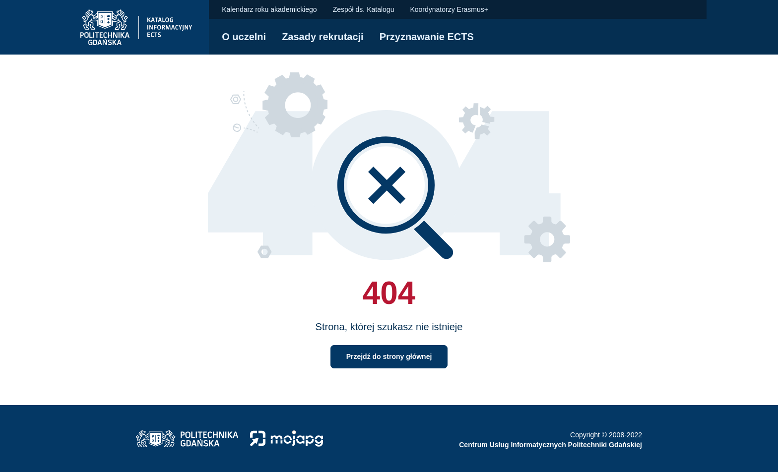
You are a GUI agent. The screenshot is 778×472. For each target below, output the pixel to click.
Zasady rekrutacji (323, 36)
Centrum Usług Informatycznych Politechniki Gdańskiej (550, 445)
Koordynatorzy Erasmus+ (449, 9)
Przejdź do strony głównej (389, 356)
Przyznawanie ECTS (427, 36)
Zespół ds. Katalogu (363, 9)
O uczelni (244, 36)
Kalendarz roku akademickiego (269, 9)
